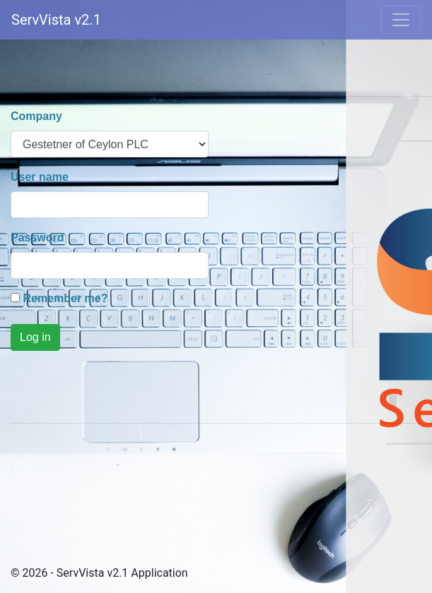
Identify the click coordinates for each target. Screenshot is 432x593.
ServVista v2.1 (56, 19)
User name (40, 177)
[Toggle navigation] (401, 20)
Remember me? (65, 298)
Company (36, 116)
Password (37, 238)
